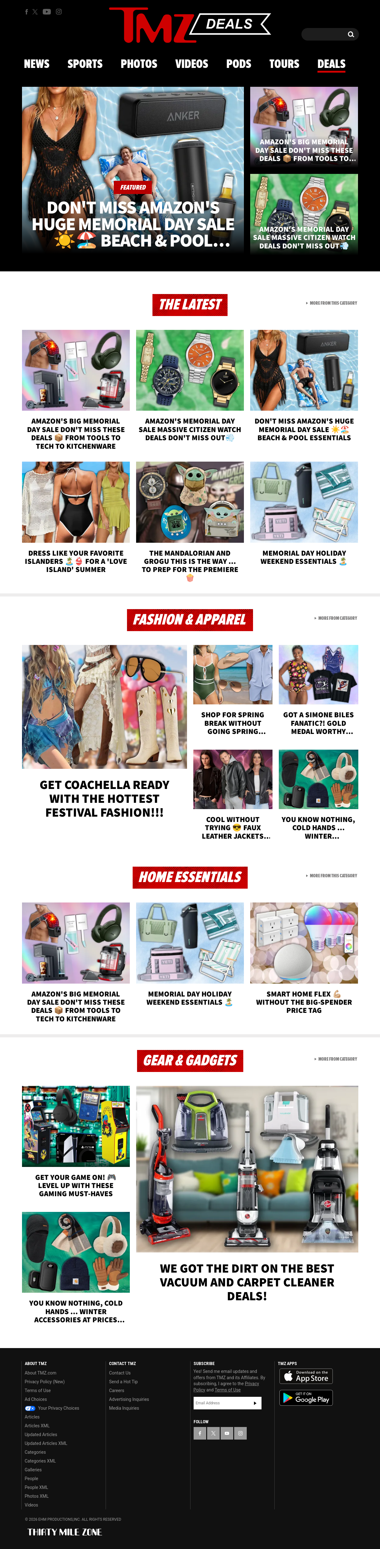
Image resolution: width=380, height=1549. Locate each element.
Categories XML (40, 1460)
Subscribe (255, 1403)
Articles (32, 1416)
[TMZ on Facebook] (26, 11)
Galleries (33, 1469)
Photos (139, 64)
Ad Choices (36, 1399)
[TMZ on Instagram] (58, 11)
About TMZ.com (41, 1372)
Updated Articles (41, 1434)
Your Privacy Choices (52, 1408)
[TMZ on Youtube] (46, 11)
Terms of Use (38, 1390)
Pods (238, 64)
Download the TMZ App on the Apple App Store (306, 1376)
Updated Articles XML (46, 1443)
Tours (284, 64)
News (36, 64)
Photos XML (37, 1496)
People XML (36, 1487)
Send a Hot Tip (123, 1381)
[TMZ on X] (36, 11)
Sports (85, 64)
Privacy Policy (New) (45, 1381)
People (31, 1478)
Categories (35, 1452)
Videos (191, 64)
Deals (331, 64)
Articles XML (37, 1425)
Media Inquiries (124, 1408)
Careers (116, 1390)
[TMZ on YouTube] (227, 1433)
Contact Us (120, 1372)
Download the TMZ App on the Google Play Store (306, 1398)
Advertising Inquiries (129, 1399)
